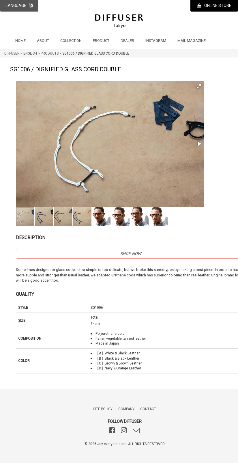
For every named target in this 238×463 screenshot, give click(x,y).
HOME (20, 40)
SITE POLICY (103, 409)
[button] (199, 86)
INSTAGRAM (155, 40)
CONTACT (148, 409)
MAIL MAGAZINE (191, 40)
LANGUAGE (19, 5)
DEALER (127, 40)
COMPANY (126, 409)
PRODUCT (101, 40)
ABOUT (43, 40)
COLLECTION (71, 40)
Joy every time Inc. (112, 444)
